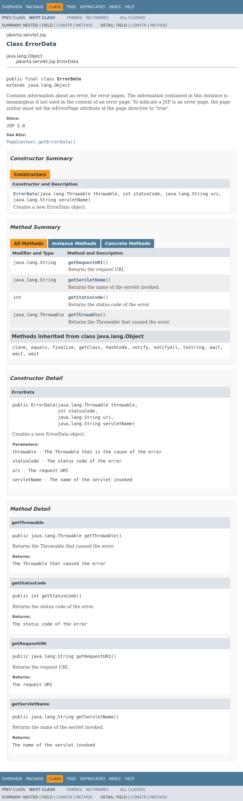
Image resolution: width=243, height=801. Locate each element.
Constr (64, 25)
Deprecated (92, 7)
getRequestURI (85, 262)
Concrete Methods (128, 243)
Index (115, 7)
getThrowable (84, 314)
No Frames (97, 18)
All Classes (132, 18)
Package (34, 7)
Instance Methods (74, 243)
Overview (12, 7)
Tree (71, 7)
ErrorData (25, 193)
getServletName (87, 279)
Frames (74, 18)
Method (84, 25)
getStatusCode (85, 297)
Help (129, 7)
